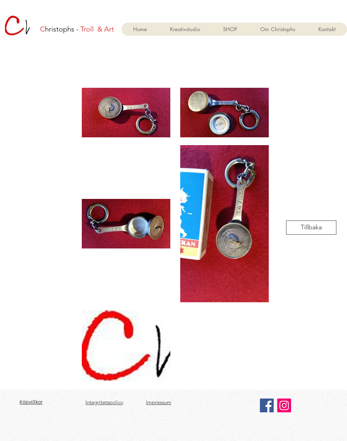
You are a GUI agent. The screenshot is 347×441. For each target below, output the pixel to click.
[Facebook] (267, 405)
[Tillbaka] (311, 227)
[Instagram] (284, 405)
